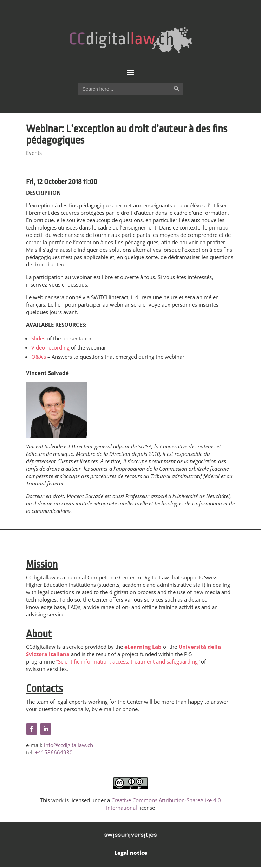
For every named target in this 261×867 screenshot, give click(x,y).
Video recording (50, 347)
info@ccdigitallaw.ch (68, 744)
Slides (38, 338)
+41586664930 (54, 752)
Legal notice (130, 852)
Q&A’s (38, 356)
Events (34, 152)
